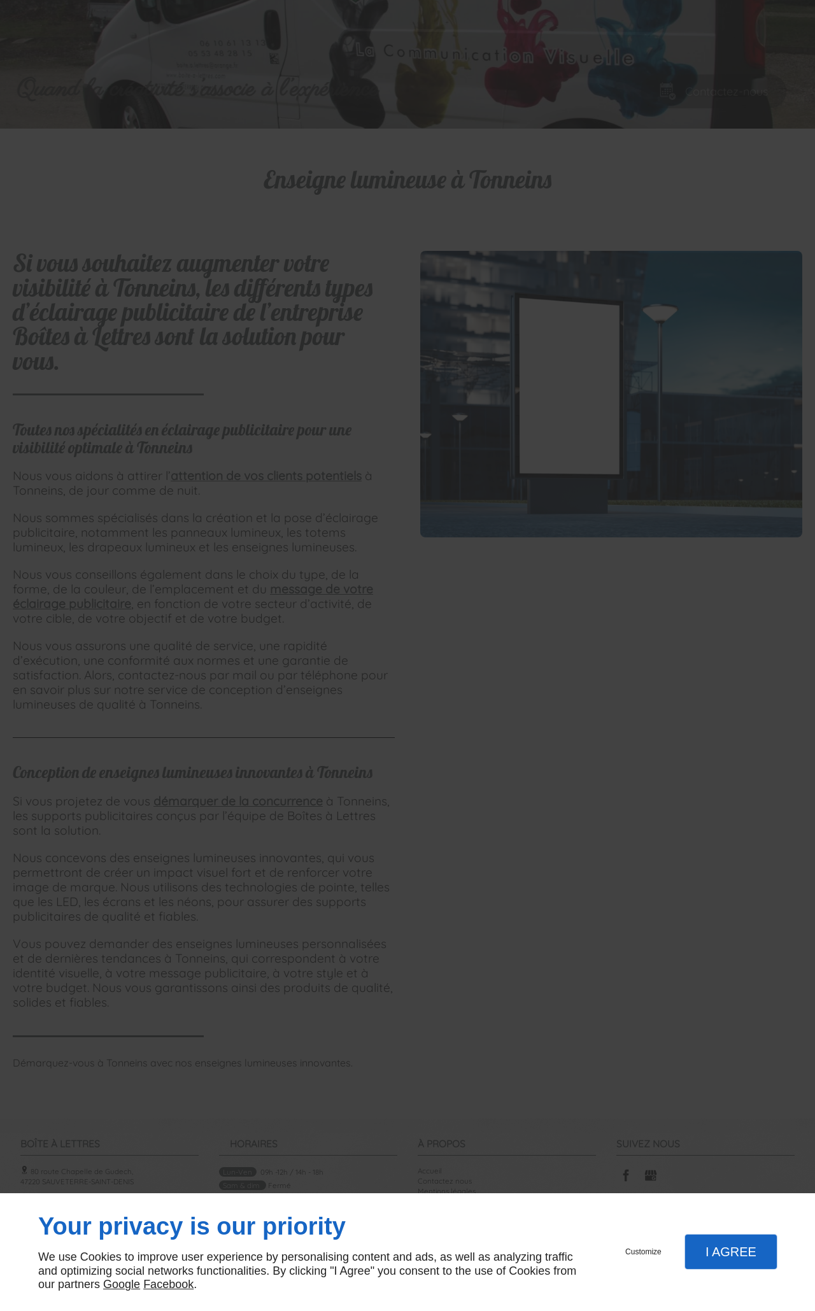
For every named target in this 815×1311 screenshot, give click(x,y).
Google (121, 1284)
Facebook (168, 1284)
